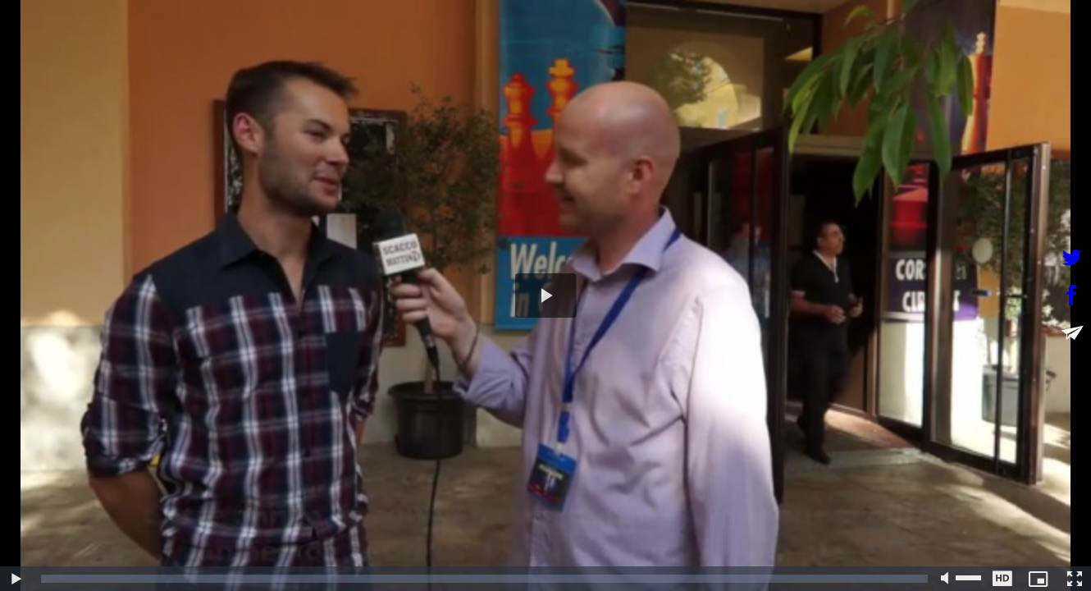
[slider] (484, 579)
